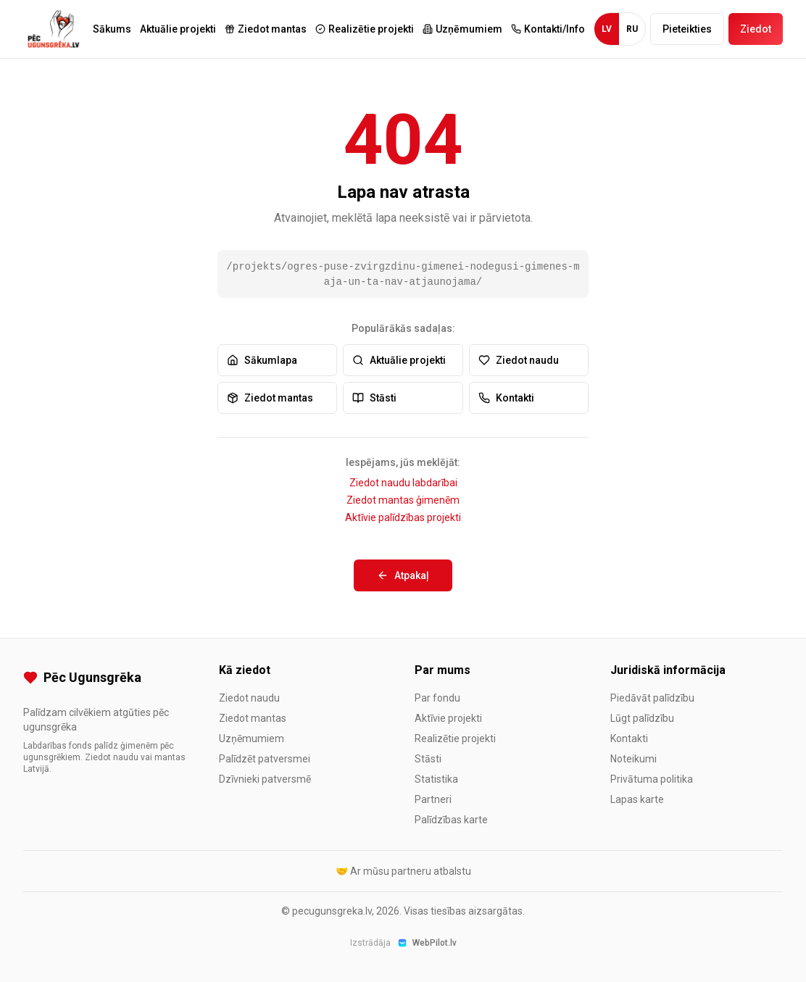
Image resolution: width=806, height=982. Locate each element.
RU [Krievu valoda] (632, 29)
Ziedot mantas (270, 398)
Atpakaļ (403, 575)
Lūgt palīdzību (642, 718)
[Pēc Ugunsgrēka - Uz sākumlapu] (53, 29)
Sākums (112, 29)
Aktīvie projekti (448, 718)
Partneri (433, 799)
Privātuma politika (651, 779)
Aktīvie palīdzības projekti (403, 517)
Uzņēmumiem (251, 738)
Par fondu (437, 698)
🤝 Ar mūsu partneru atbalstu (403, 871)
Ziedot (755, 29)
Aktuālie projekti (178, 29)
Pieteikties (687, 29)
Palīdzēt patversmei (264, 759)
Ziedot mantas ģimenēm (403, 500)
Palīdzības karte (451, 819)
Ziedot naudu (518, 360)
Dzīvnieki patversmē (265, 779)
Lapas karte (637, 799)
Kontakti (506, 398)
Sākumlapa (262, 360)
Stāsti (374, 398)
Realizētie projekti (455, 738)
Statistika (436, 779)
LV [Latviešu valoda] (607, 29)
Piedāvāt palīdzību (652, 698)
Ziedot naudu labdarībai (403, 482)
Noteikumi (633, 759)
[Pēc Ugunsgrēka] (109, 678)
